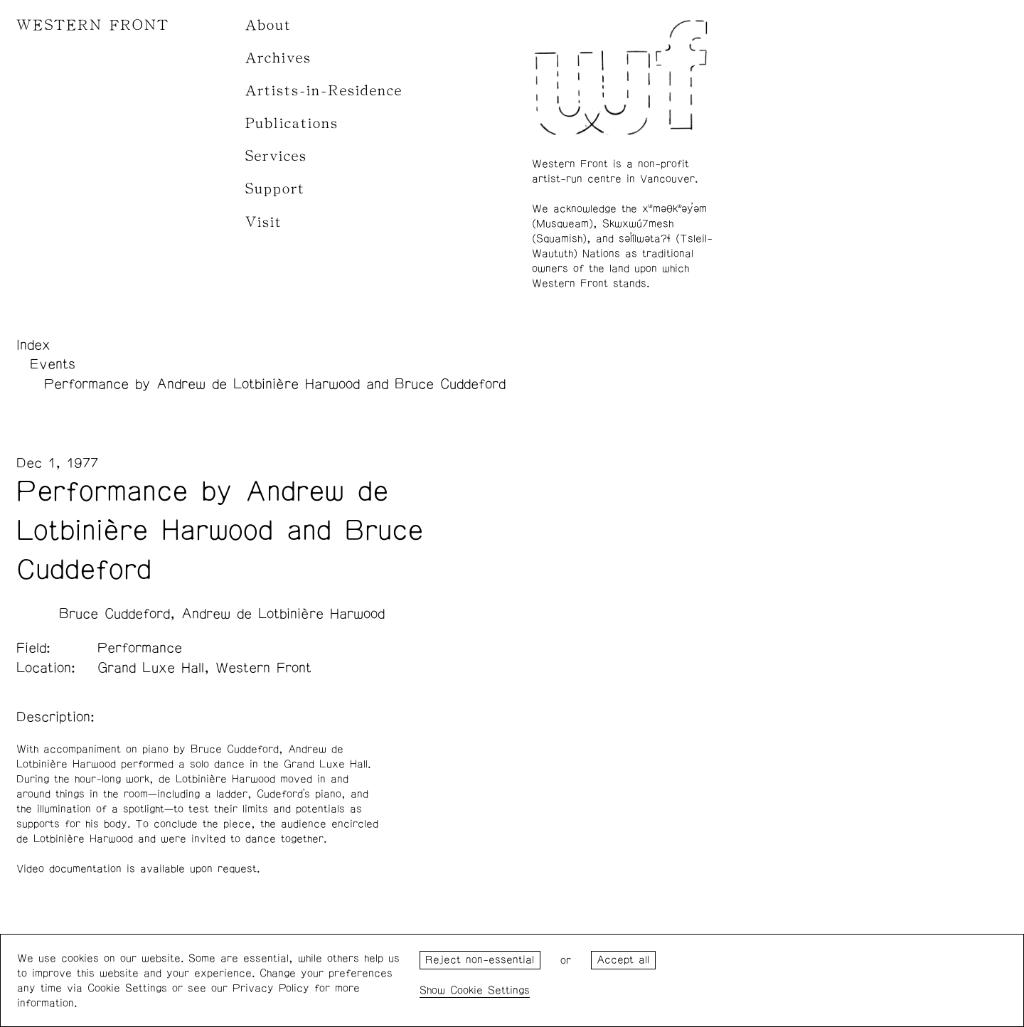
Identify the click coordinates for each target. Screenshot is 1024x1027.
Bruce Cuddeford (114, 614)
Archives (278, 57)
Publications (291, 123)
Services (276, 156)
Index (33, 345)
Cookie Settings (490, 990)
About (268, 25)
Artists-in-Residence (323, 90)
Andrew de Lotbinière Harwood (283, 614)
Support (275, 188)
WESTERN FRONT (92, 25)
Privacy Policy (271, 988)
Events (52, 364)
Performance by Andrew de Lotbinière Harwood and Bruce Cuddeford (275, 384)
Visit (263, 222)
